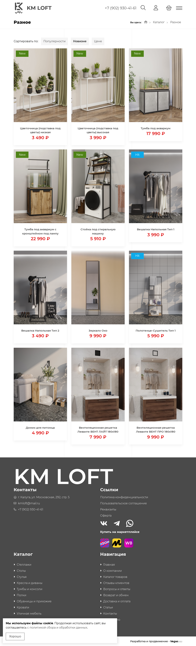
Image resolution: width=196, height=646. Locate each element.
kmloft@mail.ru (29, 503)
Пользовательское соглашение (123, 503)
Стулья (22, 576)
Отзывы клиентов (116, 582)
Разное (175, 22)
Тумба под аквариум (155, 127)
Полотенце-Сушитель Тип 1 (156, 330)
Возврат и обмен (116, 595)
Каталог (159, 22)
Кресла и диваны (29, 582)
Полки (21, 595)
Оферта (106, 515)
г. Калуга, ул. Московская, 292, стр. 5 (44, 497)
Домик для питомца (40, 427)
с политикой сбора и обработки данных (57, 627)
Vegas (176, 641)
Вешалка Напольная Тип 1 (155, 229)
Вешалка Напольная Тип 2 (40, 330)
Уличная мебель (29, 613)
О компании (112, 570)
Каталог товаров (115, 576)
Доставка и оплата (116, 601)
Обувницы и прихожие (34, 601)
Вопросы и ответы (116, 588)
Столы (21, 570)
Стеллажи (24, 564)
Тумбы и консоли (29, 588)
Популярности (54, 40)
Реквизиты (108, 509)
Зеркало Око (98, 330)
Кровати (23, 607)
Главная (109, 564)
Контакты (110, 613)
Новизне (79, 40)
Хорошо (15, 636)
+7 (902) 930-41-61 (120, 8)
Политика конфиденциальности (124, 497)
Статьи (108, 607)
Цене (98, 40)
